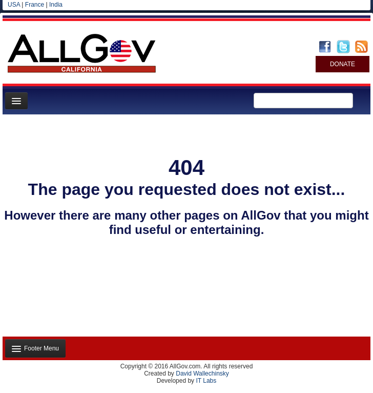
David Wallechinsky (202, 373)
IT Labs (206, 380)
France (34, 4)
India (56, 4)
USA (14, 4)
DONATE (342, 64)
